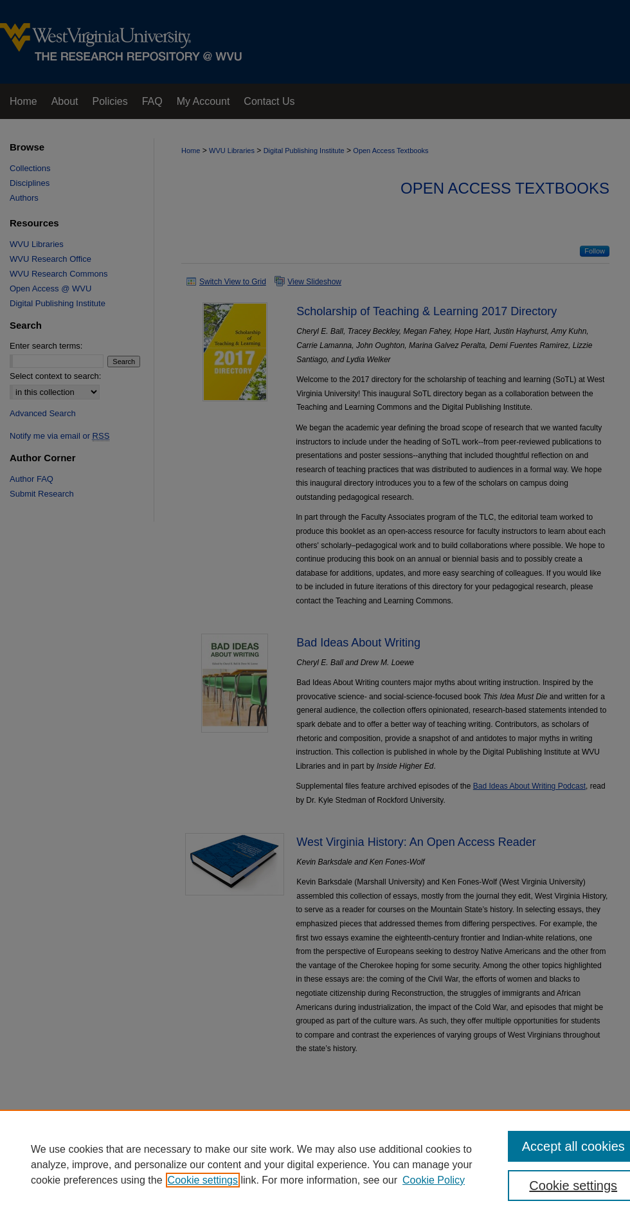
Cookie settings (203, 1180)
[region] (315, 1164)
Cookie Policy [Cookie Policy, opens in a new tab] (433, 1180)
